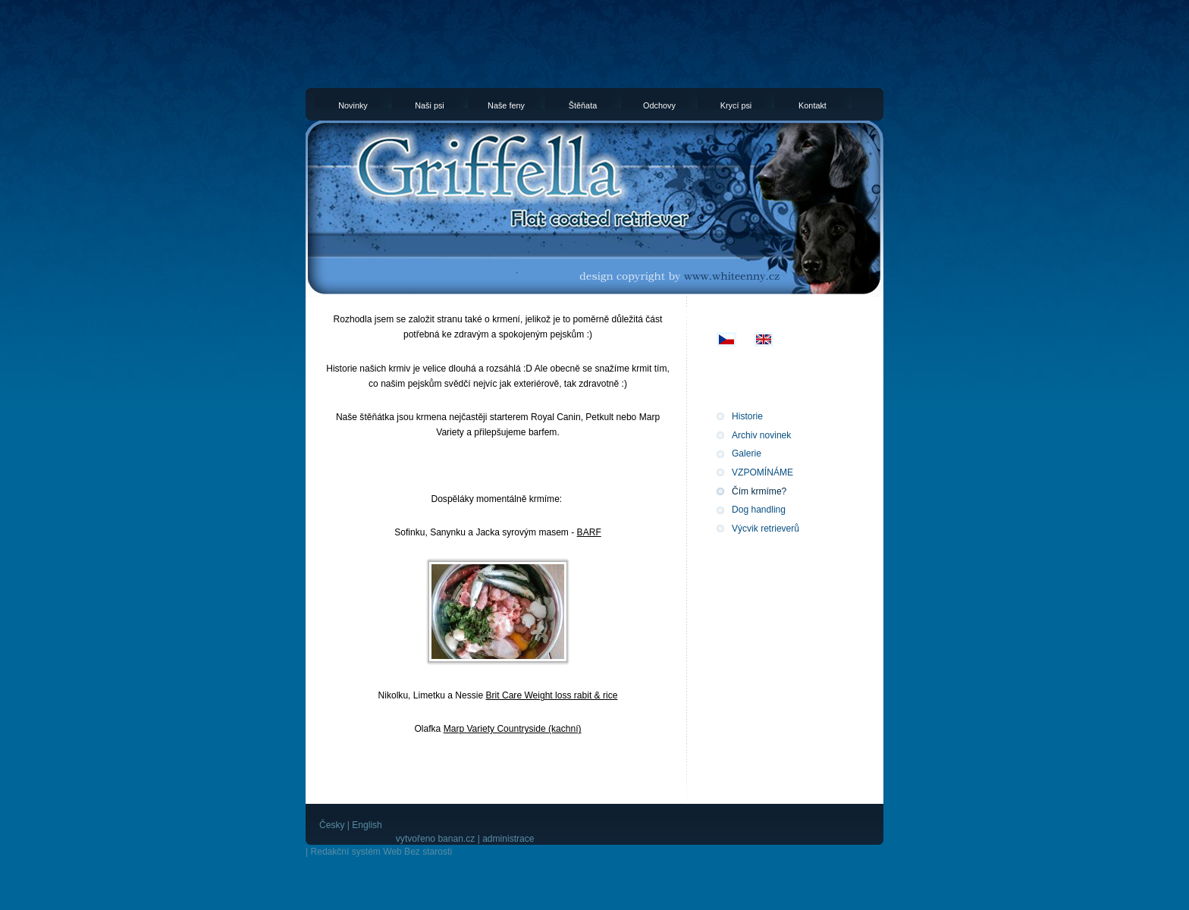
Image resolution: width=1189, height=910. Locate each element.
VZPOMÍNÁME (762, 472)
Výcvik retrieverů (765, 528)
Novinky (353, 104)
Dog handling (759, 509)
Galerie (746, 453)
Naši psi (429, 104)
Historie (747, 416)
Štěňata (583, 104)
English (367, 825)
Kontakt (812, 104)
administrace (508, 838)
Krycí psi (736, 104)
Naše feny (506, 104)
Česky (331, 825)
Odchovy (659, 104)
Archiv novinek (761, 435)
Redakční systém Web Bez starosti (381, 851)
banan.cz (456, 838)
